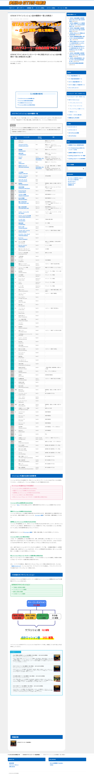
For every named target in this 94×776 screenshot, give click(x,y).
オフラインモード (72, 130)
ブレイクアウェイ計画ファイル (77, 109)
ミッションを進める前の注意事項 (29, 100)
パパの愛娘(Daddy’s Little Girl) (23, 172)
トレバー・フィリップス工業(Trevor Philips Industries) (25, 216)
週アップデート (20, 8)
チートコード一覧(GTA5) (73, 179)
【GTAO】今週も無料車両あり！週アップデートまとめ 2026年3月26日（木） (76, 59)
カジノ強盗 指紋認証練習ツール (75, 78)
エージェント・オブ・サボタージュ (76, 97)
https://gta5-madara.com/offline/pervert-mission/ (23, 656)
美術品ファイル (73, 112)
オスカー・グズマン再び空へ (75, 115)
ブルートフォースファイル (76, 106)
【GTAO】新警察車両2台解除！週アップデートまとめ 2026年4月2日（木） (77, 38)
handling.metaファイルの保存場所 (76, 158)
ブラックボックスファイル (76, 103)
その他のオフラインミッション (28, 102)
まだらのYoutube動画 (73, 133)
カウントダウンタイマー (73, 87)
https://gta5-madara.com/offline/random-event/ (23, 667)
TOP (14, 754)
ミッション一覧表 (39, 515)
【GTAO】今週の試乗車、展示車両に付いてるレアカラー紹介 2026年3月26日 (77, 54)
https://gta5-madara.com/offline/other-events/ (22, 687)
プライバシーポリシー (14, 764)
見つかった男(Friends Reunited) (23, 227)
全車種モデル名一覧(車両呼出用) (76, 145)
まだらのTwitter (72, 136)
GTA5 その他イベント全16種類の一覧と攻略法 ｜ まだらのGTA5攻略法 (30, 685)
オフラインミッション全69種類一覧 (29, 98)
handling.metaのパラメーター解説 (76, 155)
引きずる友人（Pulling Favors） (40, 158)
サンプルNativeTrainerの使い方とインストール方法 (76, 148)
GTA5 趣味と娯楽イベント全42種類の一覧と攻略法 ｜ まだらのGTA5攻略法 (31, 675)
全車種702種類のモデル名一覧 (75, 152)
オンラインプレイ (72, 181)
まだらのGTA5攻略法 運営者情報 (76, 63)
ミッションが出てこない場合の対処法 (30, 104)
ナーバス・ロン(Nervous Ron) (22, 219)
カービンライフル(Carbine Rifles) (22, 191)
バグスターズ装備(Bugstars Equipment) (24, 194)
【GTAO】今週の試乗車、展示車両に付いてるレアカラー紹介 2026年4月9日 (77, 19)
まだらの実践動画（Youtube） (56, 762)
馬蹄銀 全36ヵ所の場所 (73, 118)
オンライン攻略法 (40, 8)
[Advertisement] (36, 78)
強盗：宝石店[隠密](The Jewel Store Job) (24, 207)
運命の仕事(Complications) (22, 153)
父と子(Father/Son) (22, 162)
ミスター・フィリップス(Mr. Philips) (24, 212)
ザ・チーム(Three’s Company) (23, 238)
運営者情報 (11, 762)
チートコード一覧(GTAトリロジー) (75, 178)
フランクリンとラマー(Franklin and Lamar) (24, 145)
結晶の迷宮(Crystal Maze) (22, 223)
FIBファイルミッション (74, 100)
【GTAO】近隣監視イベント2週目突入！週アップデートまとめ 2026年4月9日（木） (77, 24)
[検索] (76, 168)
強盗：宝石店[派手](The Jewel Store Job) (24, 202)
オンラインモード (72, 127)
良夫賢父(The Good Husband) (23, 183)
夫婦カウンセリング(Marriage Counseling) (24, 166)
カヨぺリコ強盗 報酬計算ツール (75, 81)
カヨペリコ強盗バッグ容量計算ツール (76, 84)
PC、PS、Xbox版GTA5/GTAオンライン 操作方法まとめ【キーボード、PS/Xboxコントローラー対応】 (77, 48)
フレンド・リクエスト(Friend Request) (23, 176)
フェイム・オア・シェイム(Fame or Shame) (24, 231)
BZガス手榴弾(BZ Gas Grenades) (23, 198)
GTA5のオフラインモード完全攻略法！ (24, 742)
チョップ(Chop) (20, 157)
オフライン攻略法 (51, 8)
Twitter (51, 764)
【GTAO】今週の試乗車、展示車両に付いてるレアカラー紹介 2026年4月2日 (77, 29)
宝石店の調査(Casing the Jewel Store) (24, 187)
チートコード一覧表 (62, 8)
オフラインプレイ (72, 183)
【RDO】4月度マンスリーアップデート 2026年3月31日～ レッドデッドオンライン (76, 43)
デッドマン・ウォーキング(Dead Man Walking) (24, 234)
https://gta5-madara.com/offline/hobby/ (21, 677)
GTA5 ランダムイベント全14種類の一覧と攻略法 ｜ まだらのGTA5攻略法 (30, 666)
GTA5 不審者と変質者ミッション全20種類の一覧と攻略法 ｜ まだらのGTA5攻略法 (33, 655)
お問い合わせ (12, 766)
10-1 (18, 504)
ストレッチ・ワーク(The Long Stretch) (23, 180)
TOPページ (11, 8)
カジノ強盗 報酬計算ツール (74, 75)
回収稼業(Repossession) (22, 150)
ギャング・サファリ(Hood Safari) (23, 245)
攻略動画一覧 (30, 8)
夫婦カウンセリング (17, 565)
